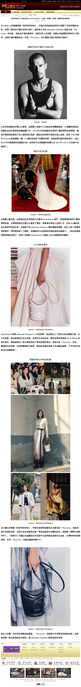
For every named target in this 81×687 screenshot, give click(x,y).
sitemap (55, 680)
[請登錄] (71, 15)
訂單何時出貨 (43, 649)
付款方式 (33, 647)
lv (9, 658)
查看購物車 (76, 6)
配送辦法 (43, 647)
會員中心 (78, 1)
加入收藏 (68, 1)
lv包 (13, 5)
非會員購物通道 (33, 649)
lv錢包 (39, 658)
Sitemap (73, 1)
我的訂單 (59, 1)
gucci (52, 658)
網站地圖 (24, 647)
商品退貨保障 (52, 647)
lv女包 (35, 658)
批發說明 (70, 647)
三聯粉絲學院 (24, 649)
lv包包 (31, 658)
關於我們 (61, 647)
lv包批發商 (27, 658)
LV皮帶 (47, 658)
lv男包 (43, 658)
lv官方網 (15, 658)
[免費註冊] (76, 15)
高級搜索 (35, 15)
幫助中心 (64, 1)
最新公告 (61, 652)
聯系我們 (61, 649)
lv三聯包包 (21, 658)
